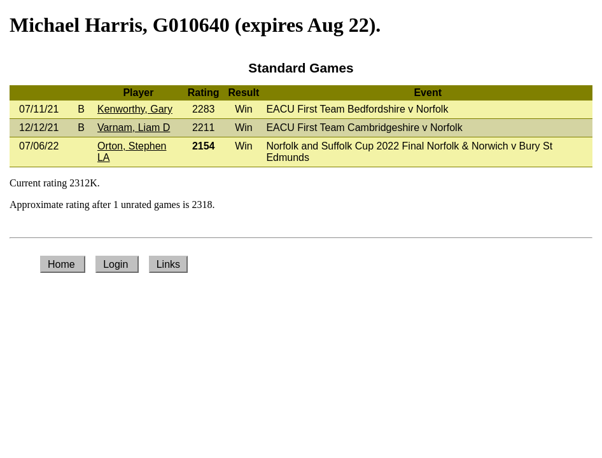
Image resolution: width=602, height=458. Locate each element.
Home (63, 264)
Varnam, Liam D (133, 127)
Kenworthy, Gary (134, 109)
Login (117, 264)
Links (168, 264)
